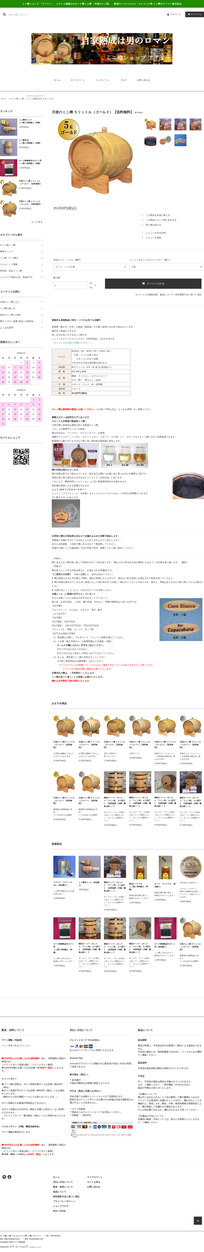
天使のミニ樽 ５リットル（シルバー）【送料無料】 (89, 801)
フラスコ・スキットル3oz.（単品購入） (62, 883)
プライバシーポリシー (64, 1201)
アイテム (193, 14)
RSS (55, 1211)
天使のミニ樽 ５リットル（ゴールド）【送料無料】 (64, 801)
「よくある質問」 (125, 409)
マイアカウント (94, 1177)
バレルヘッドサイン (188, 883)
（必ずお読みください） (94, 574)
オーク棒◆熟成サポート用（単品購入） (164, 945)
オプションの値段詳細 (146, 294)
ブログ (123, 80)
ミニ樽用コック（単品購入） (89, 883)
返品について (166, 294)
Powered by (20, 1247)
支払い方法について (63, 1182)
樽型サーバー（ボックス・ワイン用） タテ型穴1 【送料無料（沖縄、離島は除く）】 (115, 802)
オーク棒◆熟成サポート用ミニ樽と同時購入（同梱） (30, 162)
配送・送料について (63, 1187)
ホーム (57, 80)
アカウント (175, 14)
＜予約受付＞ (76, 673)
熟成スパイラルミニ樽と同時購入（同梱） (138, 887)
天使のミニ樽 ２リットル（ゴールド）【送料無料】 (30, 182)
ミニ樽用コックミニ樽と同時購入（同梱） (30, 121)
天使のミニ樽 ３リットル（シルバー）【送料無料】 (190, 745)
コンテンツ (102, 80)
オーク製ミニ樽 (17, 99)
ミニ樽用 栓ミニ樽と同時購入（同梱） (30, 141)
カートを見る (93, 1182)
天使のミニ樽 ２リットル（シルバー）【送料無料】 (139, 745)
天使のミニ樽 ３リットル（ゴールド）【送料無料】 (165, 745)
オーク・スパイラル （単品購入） (165, 885)
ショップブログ (60, 1206)
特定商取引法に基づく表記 (188, 294)
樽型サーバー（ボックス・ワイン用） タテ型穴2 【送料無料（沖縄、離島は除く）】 (140, 802)
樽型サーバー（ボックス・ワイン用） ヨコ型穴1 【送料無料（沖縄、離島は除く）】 (165, 802)
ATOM (62, 1211)
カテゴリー (78, 80)
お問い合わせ (143, 80)
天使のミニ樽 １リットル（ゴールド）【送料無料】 (30, 202)
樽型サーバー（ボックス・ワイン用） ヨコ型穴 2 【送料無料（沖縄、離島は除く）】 (190, 802)
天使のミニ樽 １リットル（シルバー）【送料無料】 (89, 745)
